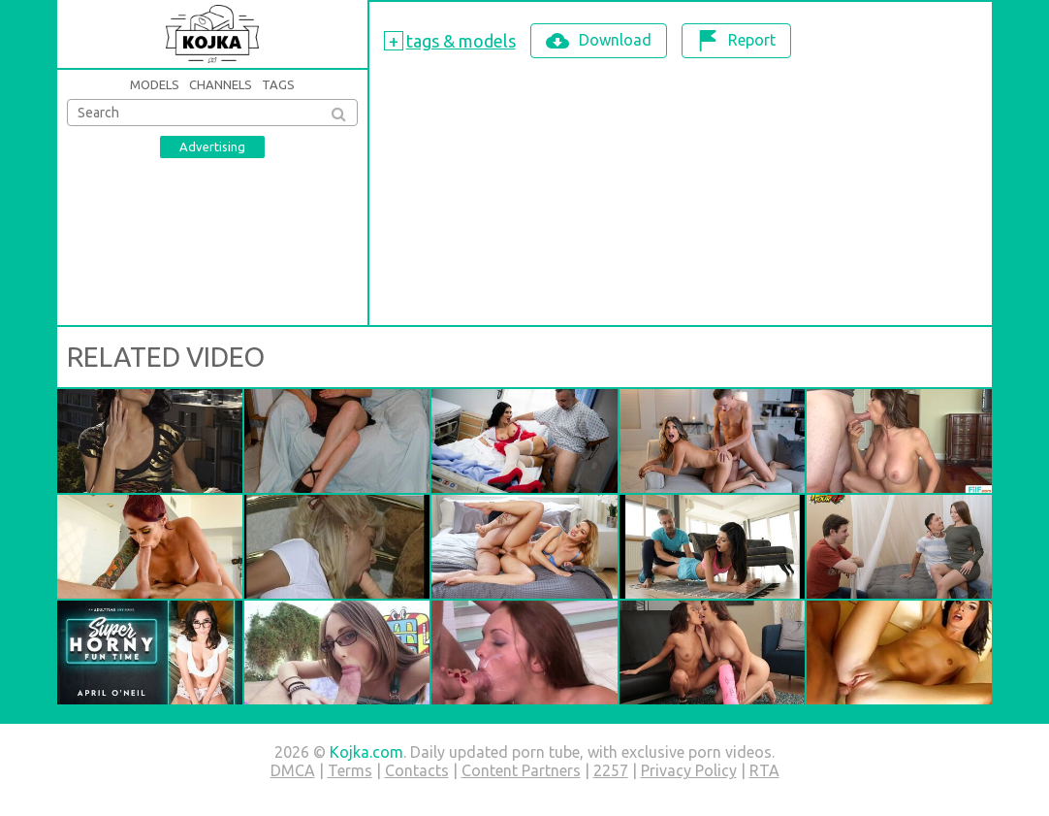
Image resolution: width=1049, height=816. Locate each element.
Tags (278, 84)
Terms (350, 770)
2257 (610, 770)
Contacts (417, 770)
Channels (220, 84)
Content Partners (521, 770)
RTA (764, 770)
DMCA (292, 770)
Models (154, 84)
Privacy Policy (689, 770)
